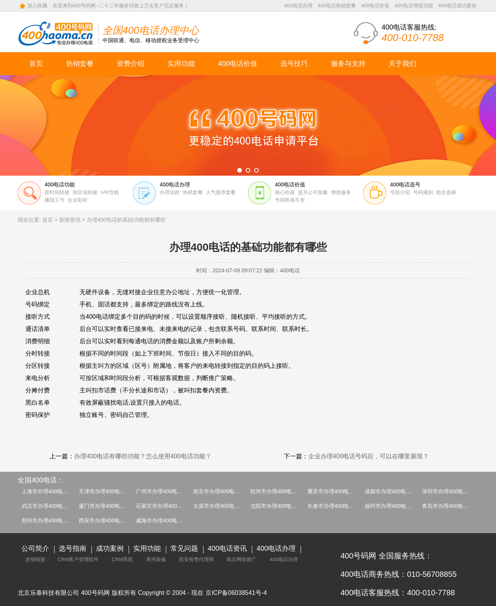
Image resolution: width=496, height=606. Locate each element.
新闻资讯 (70, 220)
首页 (36, 64)
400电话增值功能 (414, 5)
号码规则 (423, 192)
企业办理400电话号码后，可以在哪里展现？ (368, 456)
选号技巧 (294, 64)
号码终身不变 (290, 200)
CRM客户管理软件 (78, 559)
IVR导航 (110, 192)
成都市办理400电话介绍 (393, 491)
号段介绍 (400, 192)
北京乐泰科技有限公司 (48, 593)
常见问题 (184, 548)
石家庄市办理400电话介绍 (167, 506)
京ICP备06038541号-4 (236, 593)
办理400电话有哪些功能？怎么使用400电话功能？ (142, 456)
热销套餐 (80, 64)
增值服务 (341, 192)
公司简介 (35, 548)
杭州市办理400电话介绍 (279, 491)
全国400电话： (41, 480)
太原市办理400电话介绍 (221, 506)
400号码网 (95, 593)
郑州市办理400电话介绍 (50, 520)
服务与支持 (348, 64)
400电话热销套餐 (336, 5)
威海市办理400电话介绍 (164, 520)
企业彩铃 (78, 200)
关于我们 (402, 64)
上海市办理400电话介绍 (50, 491)
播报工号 (54, 200)
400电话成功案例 (457, 5)
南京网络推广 (241, 559)
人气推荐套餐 (221, 192)
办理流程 (170, 192)
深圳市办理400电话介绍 (450, 491)
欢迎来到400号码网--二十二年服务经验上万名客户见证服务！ (121, 5)
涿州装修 (156, 559)
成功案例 (110, 548)
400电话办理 (298, 5)
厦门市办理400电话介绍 (107, 506)
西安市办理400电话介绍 (107, 520)
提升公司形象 (313, 192)
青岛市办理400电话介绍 (450, 506)
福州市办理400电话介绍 (393, 506)
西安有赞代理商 (196, 559)
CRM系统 (122, 559)
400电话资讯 (227, 548)
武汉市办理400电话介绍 (50, 506)
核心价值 (285, 192)
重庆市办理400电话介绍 (336, 491)
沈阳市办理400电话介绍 (279, 506)
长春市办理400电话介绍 (336, 506)
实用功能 (181, 64)
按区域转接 (85, 192)
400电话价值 (375, 5)
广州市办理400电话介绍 (164, 491)
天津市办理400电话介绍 (107, 491)
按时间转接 (57, 192)
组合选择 (446, 192)
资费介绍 (130, 64)
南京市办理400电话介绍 (221, 491)
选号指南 (72, 548)
